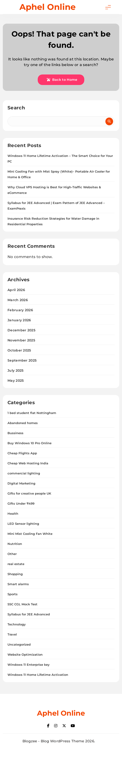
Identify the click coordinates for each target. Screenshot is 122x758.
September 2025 (22, 360)
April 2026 (16, 290)
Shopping (15, 574)
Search (16, 108)
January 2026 (19, 320)
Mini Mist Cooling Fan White (29, 534)
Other (12, 554)
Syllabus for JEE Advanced (28, 614)
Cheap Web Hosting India (27, 463)
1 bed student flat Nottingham (31, 413)
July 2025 (15, 370)
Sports (12, 594)
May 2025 (15, 380)
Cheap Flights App (22, 453)
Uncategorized (19, 644)
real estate (15, 564)
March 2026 (17, 300)
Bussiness (15, 433)
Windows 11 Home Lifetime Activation (37, 675)
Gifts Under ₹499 (20, 503)
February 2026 (20, 310)
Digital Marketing (21, 483)
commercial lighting (23, 473)
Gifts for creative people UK (29, 493)
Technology (16, 624)
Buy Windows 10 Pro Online (29, 443)
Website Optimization (25, 654)
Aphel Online (47, 7)
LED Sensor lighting (23, 523)
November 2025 (21, 340)
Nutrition (14, 544)
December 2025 (21, 330)
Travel (12, 634)
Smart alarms (18, 584)
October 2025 (19, 350)
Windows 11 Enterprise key (28, 664)
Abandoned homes (22, 423)
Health (12, 513)
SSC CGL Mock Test (22, 604)
